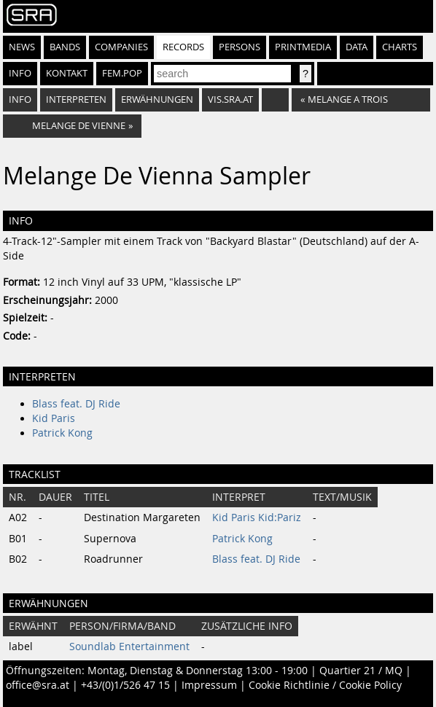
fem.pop (122, 73)
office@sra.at (37, 685)
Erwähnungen (157, 99)
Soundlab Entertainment (129, 646)
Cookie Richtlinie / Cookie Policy (325, 685)
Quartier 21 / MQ (360, 670)
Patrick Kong (62, 433)
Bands (65, 47)
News (22, 47)
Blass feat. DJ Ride (76, 403)
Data (356, 47)
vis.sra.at (230, 99)
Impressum (209, 685)
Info (20, 73)
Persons (239, 47)
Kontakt (66, 73)
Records (183, 47)
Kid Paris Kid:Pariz (256, 517)
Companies (121, 47)
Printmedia (303, 47)
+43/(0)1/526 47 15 (125, 685)
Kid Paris (53, 418)
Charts (399, 47)
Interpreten (76, 99)
